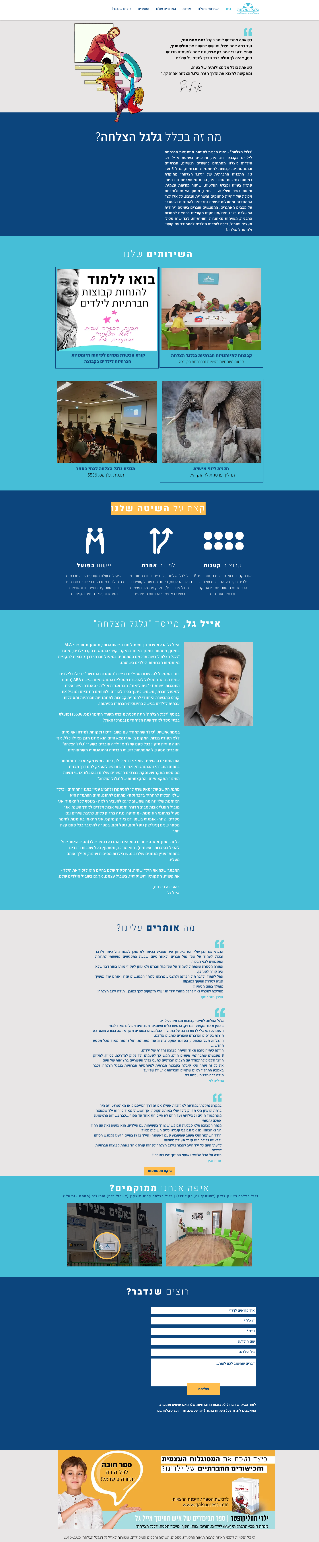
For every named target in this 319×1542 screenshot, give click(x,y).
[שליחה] (203, 1389)
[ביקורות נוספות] (159, 1171)
